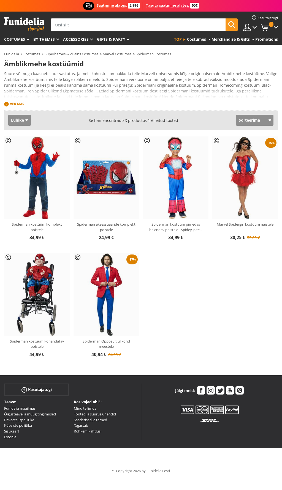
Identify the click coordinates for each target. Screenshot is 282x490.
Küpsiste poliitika (18, 425)
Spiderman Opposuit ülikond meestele (106, 344)
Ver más (17, 104)
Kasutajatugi (36, 390)
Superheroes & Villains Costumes (71, 53)
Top (178, 39)
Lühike (17, 120)
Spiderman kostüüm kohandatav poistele (37, 344)
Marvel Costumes (117, 53)
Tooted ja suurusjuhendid (95, 414)
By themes (44, 39)
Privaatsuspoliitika (19, 419)
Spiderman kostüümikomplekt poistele (37, 227)
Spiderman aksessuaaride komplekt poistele (106, 227)
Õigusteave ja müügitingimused (30, 414)
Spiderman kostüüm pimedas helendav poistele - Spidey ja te (175, 227)
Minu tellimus (85, 408)
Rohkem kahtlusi (87, 431)
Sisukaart (11, 431)
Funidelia (11, 53)
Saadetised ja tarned (90, 419)
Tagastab (81, 425)
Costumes (14, 39)
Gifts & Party (111, 39)
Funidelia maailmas (20, 408)
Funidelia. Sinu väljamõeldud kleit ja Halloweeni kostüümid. (24, 24)
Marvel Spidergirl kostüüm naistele (245, 224)
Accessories (76, 39)
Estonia (10, 436)
